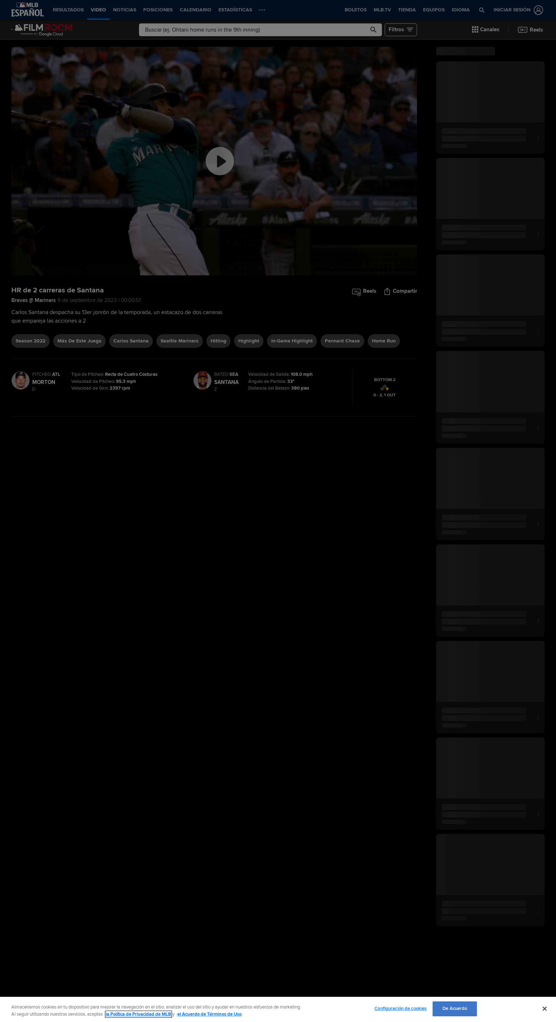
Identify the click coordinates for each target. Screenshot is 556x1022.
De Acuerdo (455, 1008)
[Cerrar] (544, 1008)
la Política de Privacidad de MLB (138, 1014)
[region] (278, 1009)
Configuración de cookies (400, 1008)
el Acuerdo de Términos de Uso (209, 1014)
